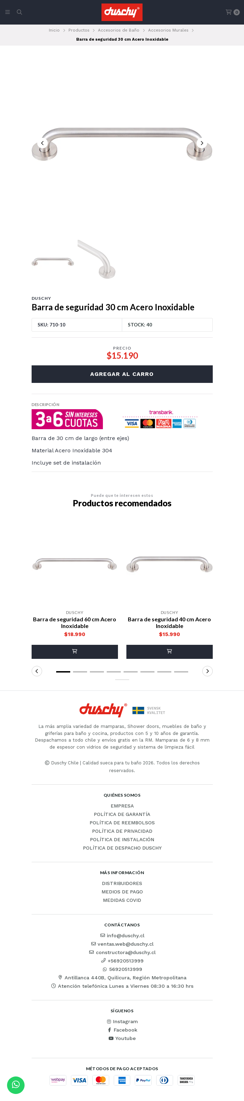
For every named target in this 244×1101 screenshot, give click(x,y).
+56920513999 (122, 960)
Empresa (122, 806)
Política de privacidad (122, 831)
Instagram (122, 1021)
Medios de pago (122, 892)
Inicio (54, 30)
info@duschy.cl (122, 935)
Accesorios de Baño (118, 30)
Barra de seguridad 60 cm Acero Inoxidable (74, 622)
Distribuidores (122, 883)
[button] (75, 652)
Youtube (122, 1038)
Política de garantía (122, 814)
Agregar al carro (122, 374)
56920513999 (122, 969)
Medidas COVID (122, 900)
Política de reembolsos (122, 822)
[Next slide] (202, 143)
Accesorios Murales (168, 30)
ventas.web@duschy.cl (122, 943)
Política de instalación (122, 839)
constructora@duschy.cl (122, 952)
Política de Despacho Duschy (122, 848)
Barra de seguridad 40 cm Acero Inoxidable (169, 622)
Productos (79, 30)
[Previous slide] (42, 143)
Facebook (122, 1029)
